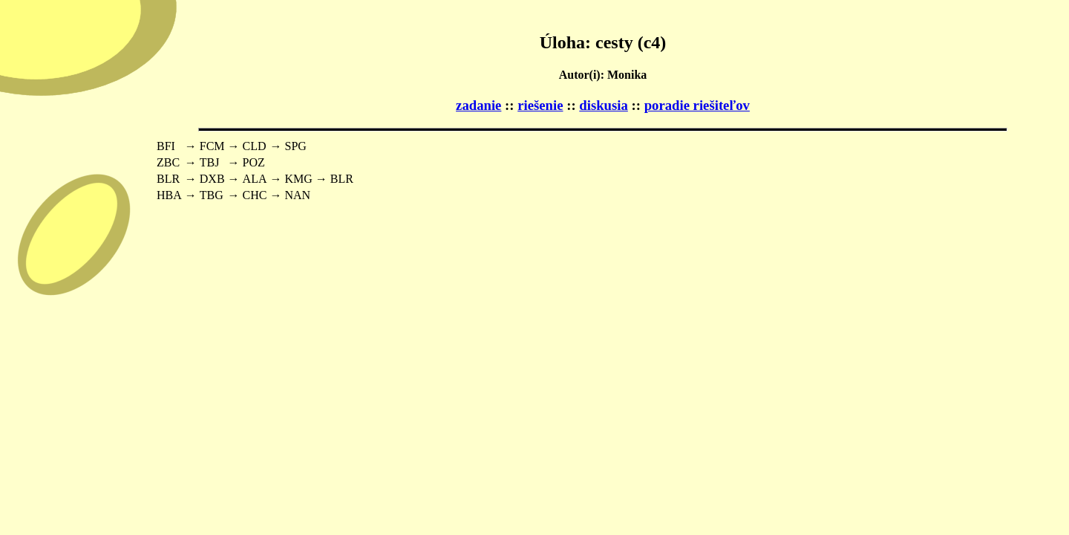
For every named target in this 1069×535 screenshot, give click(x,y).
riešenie (540, 105)
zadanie (478, 105)
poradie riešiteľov (697, 105)
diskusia (603, 105)
